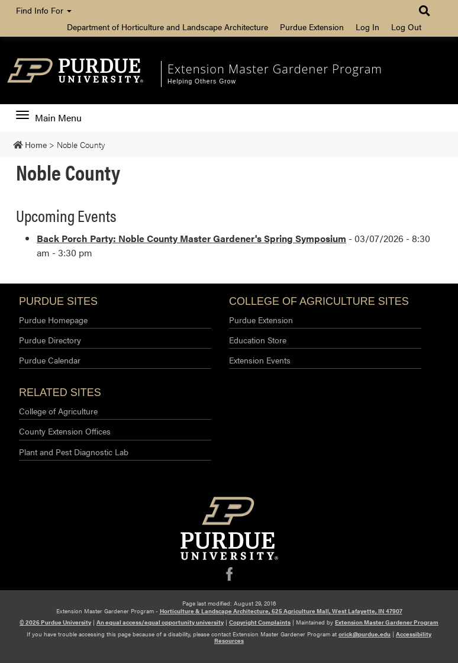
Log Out (406, 27)
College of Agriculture (58, 411)
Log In (367, 27)
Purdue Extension (312, 27)
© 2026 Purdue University (55, 622)
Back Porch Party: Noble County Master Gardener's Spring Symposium (191, 238)
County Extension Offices (65, 431)
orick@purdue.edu (364, 634)
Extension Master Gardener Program (274, 69)
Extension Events (260, 360)
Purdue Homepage (53, 320)
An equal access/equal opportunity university (160, 622)
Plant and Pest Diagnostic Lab (73, 452)
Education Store (257, 340)
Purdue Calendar (49, 360)
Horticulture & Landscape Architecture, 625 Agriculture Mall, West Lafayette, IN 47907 (281, 611)
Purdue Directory (50, 340)
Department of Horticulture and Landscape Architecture (167, 27)
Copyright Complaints (260, 622)
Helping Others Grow (201, 81)
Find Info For (44, 10)
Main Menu (49, 118)
